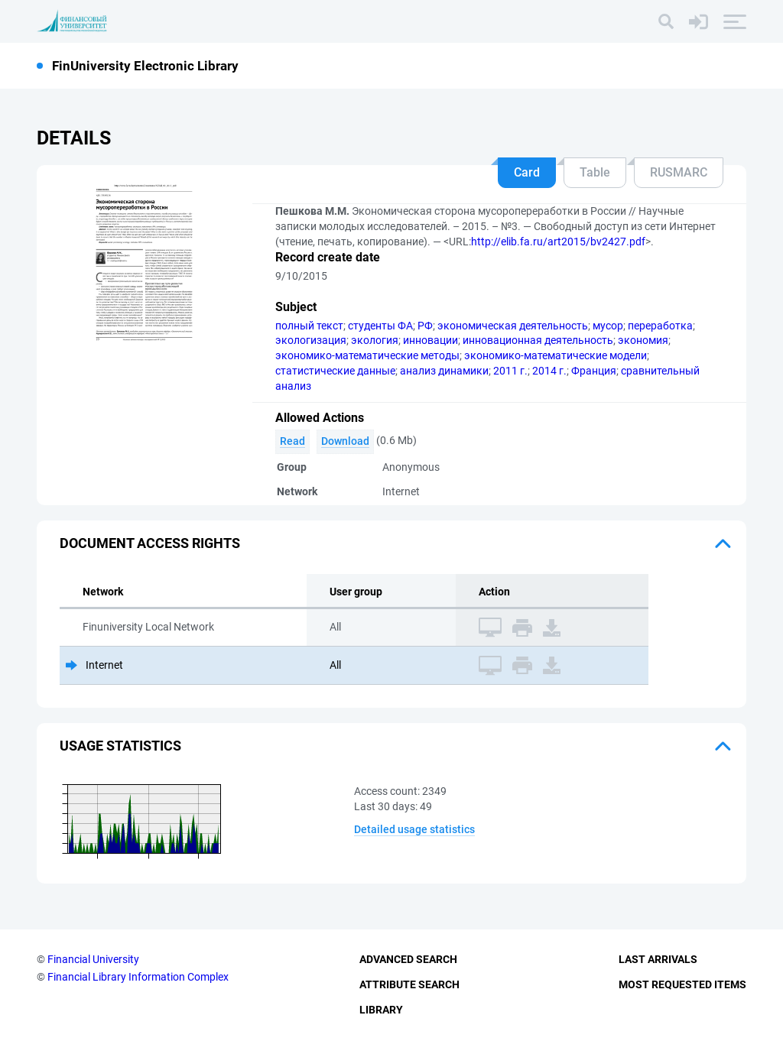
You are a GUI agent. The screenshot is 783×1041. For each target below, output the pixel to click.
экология (374, 340)
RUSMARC (678, 172)
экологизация (310, 340)
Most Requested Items (682, 984)
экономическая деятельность (512, 325)
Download (345, 441)
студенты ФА (380, 325)
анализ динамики (444, 371)
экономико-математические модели (555, 355)
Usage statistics (120, 746)
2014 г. (549, 371)
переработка (660, 325)
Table (595, 172)
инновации (430, 340)
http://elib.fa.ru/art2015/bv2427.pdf (558, 241)
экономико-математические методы (367, 355)
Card (527, 172)
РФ (425, 325)
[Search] (666, 21)
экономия (643, 340)
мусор (608, 325)
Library (381, 1010)
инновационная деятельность (538, 340)
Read (292, 441)
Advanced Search (408, 959)
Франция (593, 371)
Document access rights (150, 543)
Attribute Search (409, 984)
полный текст (309, 325)
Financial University (93, 959)
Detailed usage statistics (414, 829)
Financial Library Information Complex (138, 977)
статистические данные (335, 371)
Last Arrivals (658, 959)
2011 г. (510, 371)
